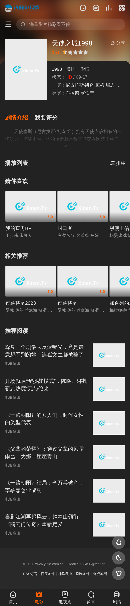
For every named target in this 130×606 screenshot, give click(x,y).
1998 (57, 69)
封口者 (64, 228)
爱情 (85, 69)
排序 (117, 163)
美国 (71, 69)
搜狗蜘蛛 (83, 574)
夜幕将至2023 (20, 303)
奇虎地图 (100, 574)
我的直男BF (18, 228)
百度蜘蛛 (48, 574)
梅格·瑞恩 (105, 85)
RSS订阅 (30, 574)
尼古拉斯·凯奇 (80, 85)
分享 (118, 43)
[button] (20, 117)
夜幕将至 (67, 303)
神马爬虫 (65, 574)
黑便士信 (119, 228)
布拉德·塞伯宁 (80, 93)
